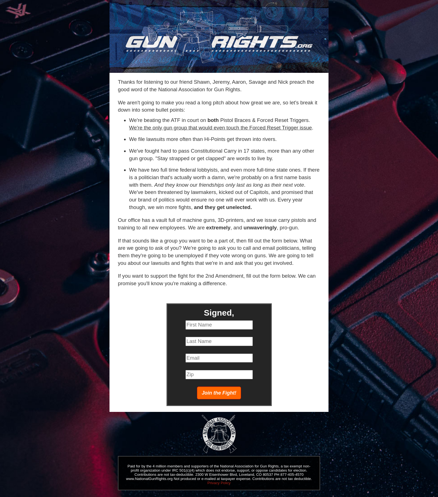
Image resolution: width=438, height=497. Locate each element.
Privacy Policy (219, 483)
